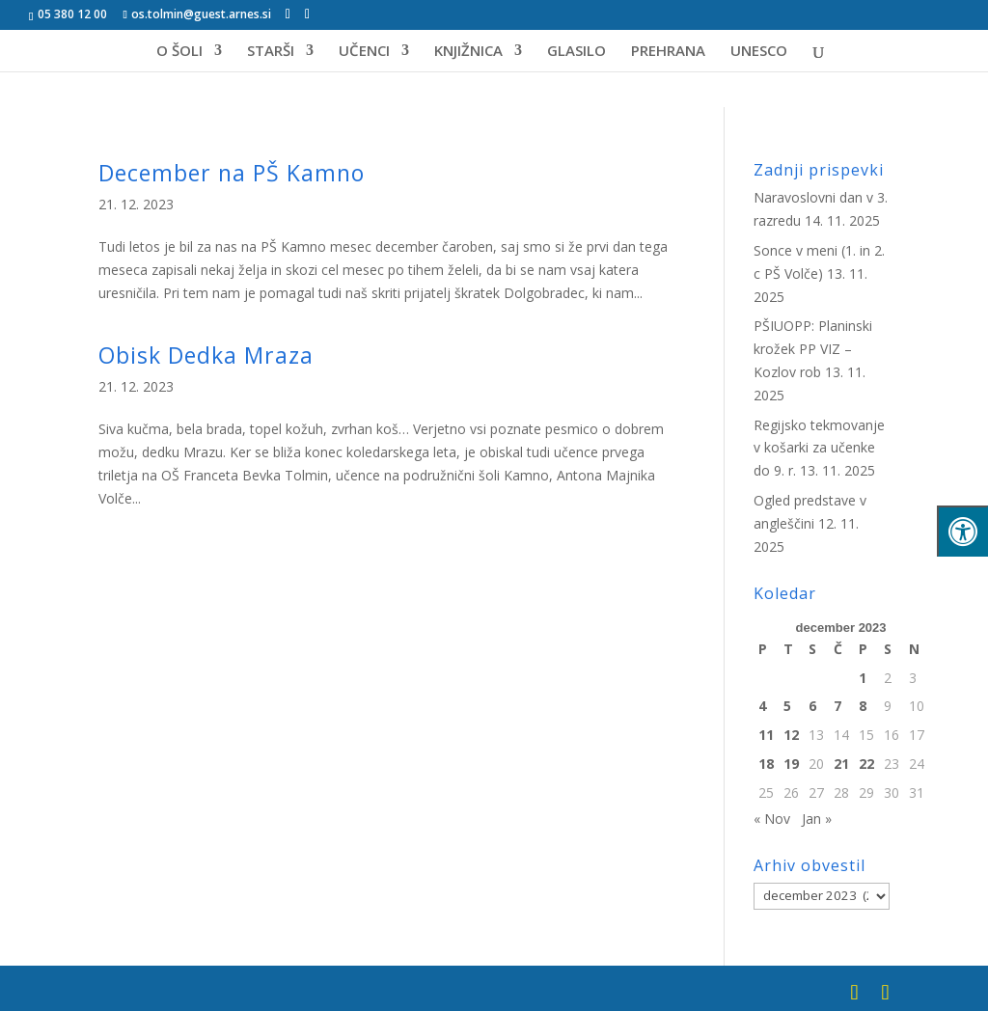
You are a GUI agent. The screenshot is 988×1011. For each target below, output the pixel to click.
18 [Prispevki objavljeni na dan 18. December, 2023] (766, 763)
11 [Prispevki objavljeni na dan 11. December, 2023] (766, 734)
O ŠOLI (179, 51)
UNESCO (758, 51)
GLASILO (576, 51)
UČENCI (364, 51)
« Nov (772, 818)
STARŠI (270, 51)
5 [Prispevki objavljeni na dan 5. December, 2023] (787, 706)
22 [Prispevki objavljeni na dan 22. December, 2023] (866, 763)
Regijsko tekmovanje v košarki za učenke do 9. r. (819, 448)
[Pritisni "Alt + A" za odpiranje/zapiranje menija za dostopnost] (962, 531)
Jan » (817, 818)
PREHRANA (668, 51)
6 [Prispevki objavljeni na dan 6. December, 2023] (812, 706)
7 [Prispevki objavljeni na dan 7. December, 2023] (837, 706)
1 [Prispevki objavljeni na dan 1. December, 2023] (862, 678)
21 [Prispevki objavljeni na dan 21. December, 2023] (841, 763)
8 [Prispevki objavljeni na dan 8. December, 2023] (862, 706)
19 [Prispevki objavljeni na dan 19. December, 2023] (791, 763)
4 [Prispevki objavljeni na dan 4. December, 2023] (762, 706)
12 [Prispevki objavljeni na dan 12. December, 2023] (791, 734)
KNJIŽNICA (468, 51)
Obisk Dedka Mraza (206, 355)
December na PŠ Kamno (231, 172)
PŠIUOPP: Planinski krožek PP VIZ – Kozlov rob (813, 348)
